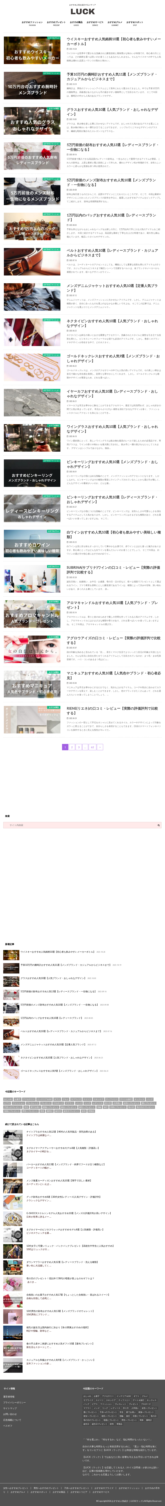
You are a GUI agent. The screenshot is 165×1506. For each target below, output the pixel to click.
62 (92, 747)
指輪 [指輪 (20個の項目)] (99, 1107)
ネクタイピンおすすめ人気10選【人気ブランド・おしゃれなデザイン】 (53, 1061)
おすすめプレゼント (56, 24)
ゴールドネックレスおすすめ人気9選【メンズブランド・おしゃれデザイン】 (56, 1074)
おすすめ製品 (76, 24)
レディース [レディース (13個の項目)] (97, 1103)
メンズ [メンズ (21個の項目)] (79, 1103)
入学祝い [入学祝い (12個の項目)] (117, 1103)
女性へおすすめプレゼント (15, 1488)
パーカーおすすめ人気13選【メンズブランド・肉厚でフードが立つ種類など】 (65, 1164)
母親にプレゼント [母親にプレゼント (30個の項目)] (12, 1111)
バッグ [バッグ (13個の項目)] (150, 1099)
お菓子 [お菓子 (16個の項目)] (17, 1099)
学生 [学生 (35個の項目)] (26, 1107)
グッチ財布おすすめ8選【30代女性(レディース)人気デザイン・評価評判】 (63, 1196)
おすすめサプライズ (104, 1488)
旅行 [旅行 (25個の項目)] (106, 1107)
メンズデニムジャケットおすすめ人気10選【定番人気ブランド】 (50, 1048)
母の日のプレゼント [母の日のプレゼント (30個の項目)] (145, 1107)
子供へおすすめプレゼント (76, 1488)
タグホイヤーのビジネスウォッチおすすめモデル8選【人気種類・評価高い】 (65, 1229)
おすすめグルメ (115, 24)
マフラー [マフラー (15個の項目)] (69, 1103)
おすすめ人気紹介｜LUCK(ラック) (127, 1501)
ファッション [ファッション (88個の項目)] (18, 1103)
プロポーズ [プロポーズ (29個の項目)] (58, 1103)
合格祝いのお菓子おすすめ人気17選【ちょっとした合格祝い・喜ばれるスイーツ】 (68, 1294)
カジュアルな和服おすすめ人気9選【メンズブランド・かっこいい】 (60, 1359)
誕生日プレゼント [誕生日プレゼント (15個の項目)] (71, 1111)
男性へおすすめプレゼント (46, 1488)
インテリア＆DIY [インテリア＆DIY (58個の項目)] (44, 1099)
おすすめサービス (95, 24)
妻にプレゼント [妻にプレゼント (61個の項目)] (148, 1103)
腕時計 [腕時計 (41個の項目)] (50, 1111)
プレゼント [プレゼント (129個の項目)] (46, 1103)
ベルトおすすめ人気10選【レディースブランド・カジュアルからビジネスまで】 (57, 1034)
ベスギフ (7, 1425)
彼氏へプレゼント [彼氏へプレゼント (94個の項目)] (87, 1107)
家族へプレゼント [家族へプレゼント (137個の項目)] (50, 1107)
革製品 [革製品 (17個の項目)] (91, 1111)
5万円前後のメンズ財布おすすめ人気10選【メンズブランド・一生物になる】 (56, 1008)
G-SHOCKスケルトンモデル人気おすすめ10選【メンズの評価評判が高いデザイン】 (69, 1213)
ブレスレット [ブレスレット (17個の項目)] (33, 1103)
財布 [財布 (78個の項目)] (84, 1111)
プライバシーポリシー (14, 1402)
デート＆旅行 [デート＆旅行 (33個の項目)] (126, 1099)
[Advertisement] (82, 782)
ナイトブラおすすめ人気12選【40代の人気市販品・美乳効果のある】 (61, 1131)
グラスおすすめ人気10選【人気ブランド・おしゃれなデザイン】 (50, 981)
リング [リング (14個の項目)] (87, 1103)
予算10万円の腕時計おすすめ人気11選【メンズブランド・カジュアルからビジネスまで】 (62, 968)
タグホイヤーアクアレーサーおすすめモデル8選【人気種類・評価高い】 (63, 1148)
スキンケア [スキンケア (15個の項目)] (98, 1099)
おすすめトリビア (79, 1492)
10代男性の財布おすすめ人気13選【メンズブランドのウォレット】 (60, 1311)
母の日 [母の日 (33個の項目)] (131, 1107)
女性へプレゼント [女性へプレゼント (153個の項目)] (131, 1103)
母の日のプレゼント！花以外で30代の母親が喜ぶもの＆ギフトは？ (60, 1278)
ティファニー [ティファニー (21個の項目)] (112, 1099)
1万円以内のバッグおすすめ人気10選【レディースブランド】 (48, 1021)
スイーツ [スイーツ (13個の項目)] (87, 1099)
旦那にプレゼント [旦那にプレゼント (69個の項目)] (118, 1107)
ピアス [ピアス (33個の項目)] (7, 1103)
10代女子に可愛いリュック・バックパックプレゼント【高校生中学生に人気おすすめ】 (70, 1245)
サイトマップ (10, 1408)
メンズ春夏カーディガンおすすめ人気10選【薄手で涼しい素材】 (59, 1180)
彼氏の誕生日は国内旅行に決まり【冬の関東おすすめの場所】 (57, 1327)
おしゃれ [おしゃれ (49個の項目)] (8, 1099)
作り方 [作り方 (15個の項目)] (108, 1103)
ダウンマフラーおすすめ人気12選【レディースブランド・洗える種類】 (62, 1262)
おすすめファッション (32, 24)
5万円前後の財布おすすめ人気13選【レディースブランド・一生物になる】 (55, 995)
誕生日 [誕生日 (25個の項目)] (58, 1111)
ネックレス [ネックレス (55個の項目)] (139, 1099)
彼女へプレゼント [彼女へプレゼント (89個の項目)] (69, 1107)
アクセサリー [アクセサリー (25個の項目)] (29, 1099)
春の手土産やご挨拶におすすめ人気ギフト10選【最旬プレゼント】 (60, 1343)
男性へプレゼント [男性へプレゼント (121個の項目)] (30, 1111)
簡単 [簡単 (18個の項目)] (42, 1111)
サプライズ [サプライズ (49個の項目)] (76, 1099)
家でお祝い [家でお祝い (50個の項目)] (35, 1107)
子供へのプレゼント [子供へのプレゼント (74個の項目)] (13, 1107)
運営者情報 (9, 1396)
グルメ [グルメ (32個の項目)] (65, 1099)
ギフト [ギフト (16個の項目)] (57, 1099)
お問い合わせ (10, 1414)
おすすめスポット (134, 24)
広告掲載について (12, 1419)
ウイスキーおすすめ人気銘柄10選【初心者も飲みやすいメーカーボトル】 (54, 955)
